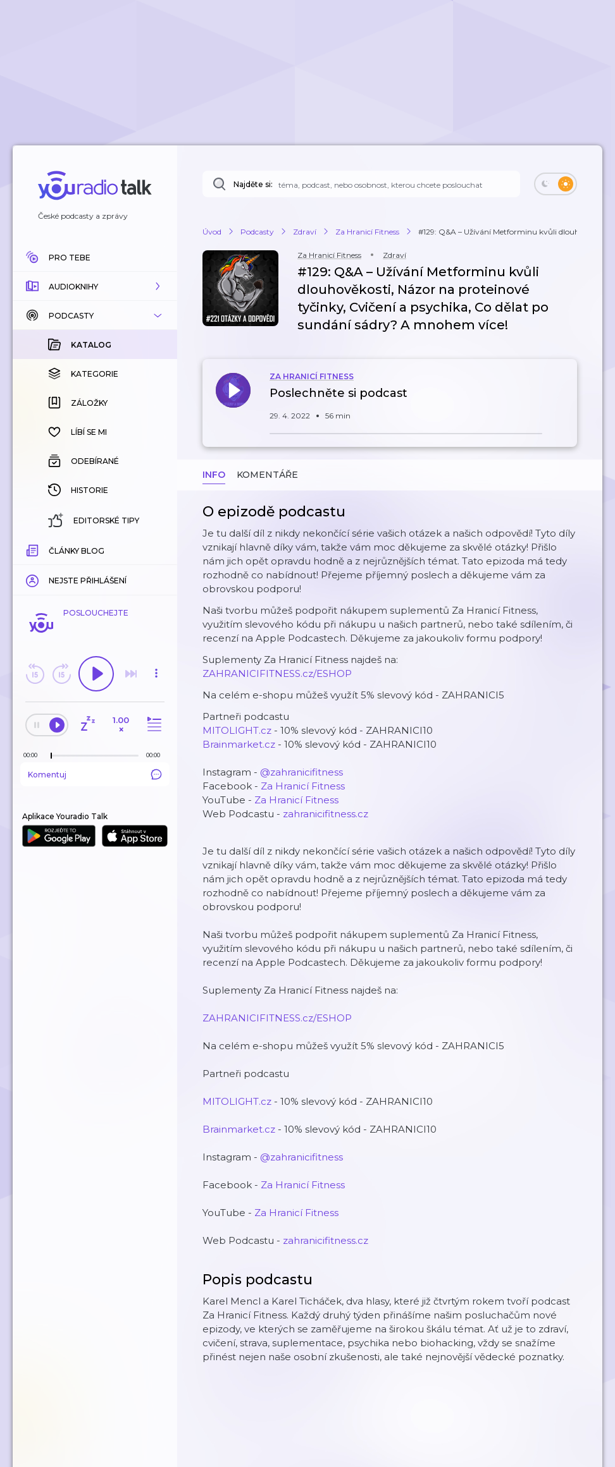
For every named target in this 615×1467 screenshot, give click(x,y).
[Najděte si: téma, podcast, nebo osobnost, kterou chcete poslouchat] (361, 184)
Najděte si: (253, 184)
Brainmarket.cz (238, 744)
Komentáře (267, 474)
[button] (95, 286)
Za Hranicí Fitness (303, 786)
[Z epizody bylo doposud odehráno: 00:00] (33, 755)
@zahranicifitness (301, 772)
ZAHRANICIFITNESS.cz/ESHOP (277, 673)
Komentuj (95, 774)
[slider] (51, 756)
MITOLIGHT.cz (236, 730)
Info (213, 474)
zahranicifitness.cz (325, 814)
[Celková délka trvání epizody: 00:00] (156, 755)
